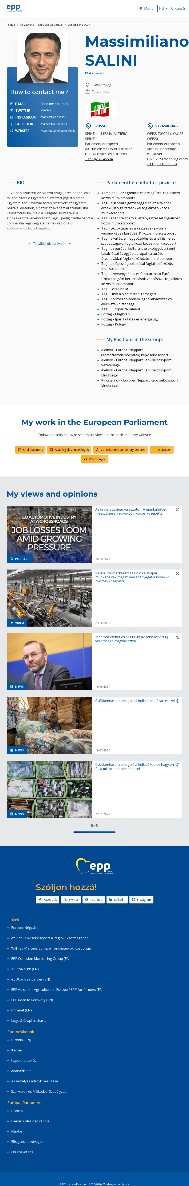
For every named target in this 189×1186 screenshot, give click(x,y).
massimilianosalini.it (53, 124)
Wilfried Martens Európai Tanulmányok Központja (51, 948)
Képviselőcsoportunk (50, 25)
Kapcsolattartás (23, 1060)
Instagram (141, 900)
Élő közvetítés (22, 1152)
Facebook (47, 900)
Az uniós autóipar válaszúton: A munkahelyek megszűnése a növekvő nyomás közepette (131, 511)
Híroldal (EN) (21, 1040)
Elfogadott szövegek (27, 1141)
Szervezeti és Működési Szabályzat (38, 1091)
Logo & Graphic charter (29, 1020)
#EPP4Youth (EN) (25, 969)
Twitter (71, 900)
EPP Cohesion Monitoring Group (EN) (41, 958)
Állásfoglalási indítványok (69, 449)
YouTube (93, 900)
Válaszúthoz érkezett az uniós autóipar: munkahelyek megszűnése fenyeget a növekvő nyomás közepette (132, 577)
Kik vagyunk (27, 25)
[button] (50, 243)
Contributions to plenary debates (120, 449)
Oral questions (30, 449)
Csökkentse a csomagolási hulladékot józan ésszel (135, 701)
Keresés (178, 9)
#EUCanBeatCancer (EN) (30, 979)
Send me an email (54, 103)
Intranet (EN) (21, 1010)
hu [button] (164, 8)
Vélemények (94, 459)
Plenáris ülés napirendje (30, 1121)
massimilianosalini (52, 117)
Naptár (17, 1131)
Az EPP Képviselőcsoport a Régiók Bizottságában (50, 938)
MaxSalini (46, 110)
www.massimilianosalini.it (57, 130)
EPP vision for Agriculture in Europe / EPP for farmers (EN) (57, 989)
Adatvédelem (21, 1071)
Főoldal (11, 25)
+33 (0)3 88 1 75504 (162, 164)
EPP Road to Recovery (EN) (32, 1000)
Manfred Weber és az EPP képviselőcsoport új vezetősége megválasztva (131, 639)
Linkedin (117, 900)
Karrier (16, 1050)
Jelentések (161, 449)
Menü (146, 8)
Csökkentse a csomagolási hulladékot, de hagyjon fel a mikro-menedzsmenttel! (134, 767)
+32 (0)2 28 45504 (99, 159)
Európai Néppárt (24, 927)
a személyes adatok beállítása (34, 1081)
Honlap (17, 1111)
